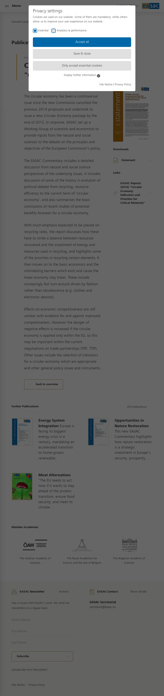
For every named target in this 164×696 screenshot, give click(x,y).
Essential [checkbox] (43, 30)
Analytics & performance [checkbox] (71, 30)
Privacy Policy (123, 84)
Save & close (82, 53)
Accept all (82, 42)
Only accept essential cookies (82, 65)
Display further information (82, 75)
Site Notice (106, 84)
